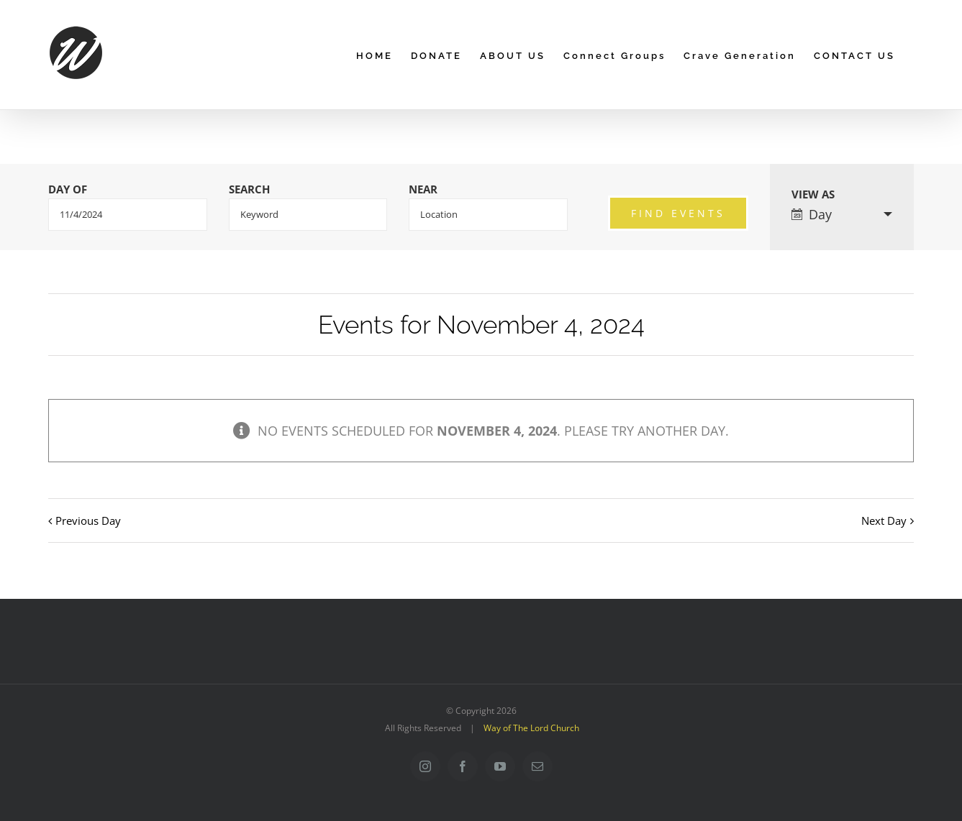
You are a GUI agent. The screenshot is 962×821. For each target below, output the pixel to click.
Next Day (884, 520)
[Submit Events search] (678, 213)
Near (423, 189)
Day (811, 214)
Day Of (67, 189)
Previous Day (88, 520)
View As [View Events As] (813, 194)
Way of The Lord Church (531, 728)
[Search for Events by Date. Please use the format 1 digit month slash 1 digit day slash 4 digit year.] (127, 214)
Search (249, 189)
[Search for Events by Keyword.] (308, 214)
